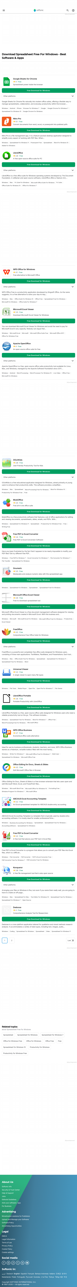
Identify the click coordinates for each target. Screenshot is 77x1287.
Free (25, 492)
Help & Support (8, 1193)
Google (43, 108)
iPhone (19, 108)
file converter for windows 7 (60, 558)
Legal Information (8, 1239)
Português (21, 1277)
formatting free (54, 788)
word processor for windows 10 (41, 373)
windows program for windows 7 (13, 791)
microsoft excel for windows (27, 619)
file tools (13, 688)
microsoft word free (16, 788)
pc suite (59, 182)
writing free (6, 527)
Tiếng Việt (59, 1277)
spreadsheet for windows (21, 561)
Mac (11, 182)
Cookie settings (8, 1252)
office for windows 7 (29, 185)
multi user (55, 754)
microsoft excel (15, 333)
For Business (6, 1206)
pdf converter (26, 857)
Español (24, 1274)
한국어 (64, 1274)
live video (56, 373)
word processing (22, 373)
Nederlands (6, 1277)
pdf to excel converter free (41, 857)
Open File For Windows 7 (45, 688)
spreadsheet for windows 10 (11, 111)
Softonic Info (7, 1186)
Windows (5, 108)
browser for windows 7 (31, 108)
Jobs (4, 1196)
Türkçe (51, 1277)
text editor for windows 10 (40, 897)
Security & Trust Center (11, 1190)
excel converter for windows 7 (38, 558)
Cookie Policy (7, 1249)
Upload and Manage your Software (15, 1219)
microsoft (25, 333)
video (48, 931)
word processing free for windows (37, 490)
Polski (14, 1277)
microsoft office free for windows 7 (38, 754)
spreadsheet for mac (22, 897)
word (26, 662)
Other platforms (38, 96)
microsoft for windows (9, 302)
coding (12, 931)
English (17, 1274)
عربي (4, 1274)
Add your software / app (11, 1203)
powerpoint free (36, 142)
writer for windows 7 (17, 754)
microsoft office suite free (39, 333)
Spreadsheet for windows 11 (19, 142)
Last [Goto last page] (71, 940)
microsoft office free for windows (50, 619)
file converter (14, 857)
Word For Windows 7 (39, 720)
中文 (65, 1277)
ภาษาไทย (44, 1277)
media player (22, 688)
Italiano (52, 1274)
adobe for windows (8, 145)
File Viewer (58, 688)
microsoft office (32, 723)
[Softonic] (38, 10)
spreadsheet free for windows (54, 299)
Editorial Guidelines (9, 1199)
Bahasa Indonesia (42, 1274)
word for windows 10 (61, 142)
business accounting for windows (21, 823)
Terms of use (7, 1242)
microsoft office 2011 (57, 333)
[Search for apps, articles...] (67, 10)
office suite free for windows (25, 659)
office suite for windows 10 (11, 185)
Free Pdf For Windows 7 (18, 558)
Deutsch (10, 1274)
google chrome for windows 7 (58, 108)
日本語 (58, 1274)
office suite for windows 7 (28, 302)
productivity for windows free (12, 492)
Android (12, 108)
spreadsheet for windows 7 (11, 900)
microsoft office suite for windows (42, 182)
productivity (68, 619)
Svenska (37, 1277)
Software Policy (8, 1223)
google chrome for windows (33, 111)
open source (26, 900)
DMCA (4, 1236)
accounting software (9, 826)
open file (32, 688)
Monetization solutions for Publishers (16, 1216)
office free (39, 299)
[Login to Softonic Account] (73, 10)
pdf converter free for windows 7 (13, 860)
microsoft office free (28, 757)
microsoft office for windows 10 (36, 788)
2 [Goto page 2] (11, 940)
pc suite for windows (22, 182)
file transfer (6, 561)
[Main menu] (4, 10)
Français (31, 1274)
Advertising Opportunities (12, 1226)
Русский (29, 1277)
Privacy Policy (7, 1246)
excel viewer (6, 622)
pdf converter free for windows (38, 860)
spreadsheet (48, 142)
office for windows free (10, 336)
